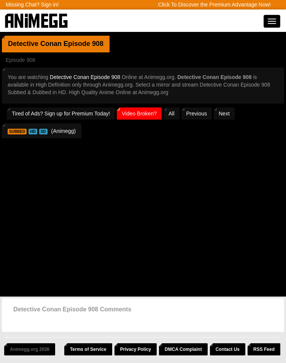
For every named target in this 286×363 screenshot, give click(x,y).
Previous (196, 113)
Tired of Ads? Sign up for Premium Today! (61, 113)
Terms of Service (88, 349)
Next (224, 113)
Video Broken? (139, 113)
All (171, 113)
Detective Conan (35, 43)
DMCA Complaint (183, 349)
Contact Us (228, 349)
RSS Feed (264, 349)
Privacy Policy (135, 349)
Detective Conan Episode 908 (85, 77)
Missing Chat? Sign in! (32, 5)
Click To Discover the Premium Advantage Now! (214, 5)
